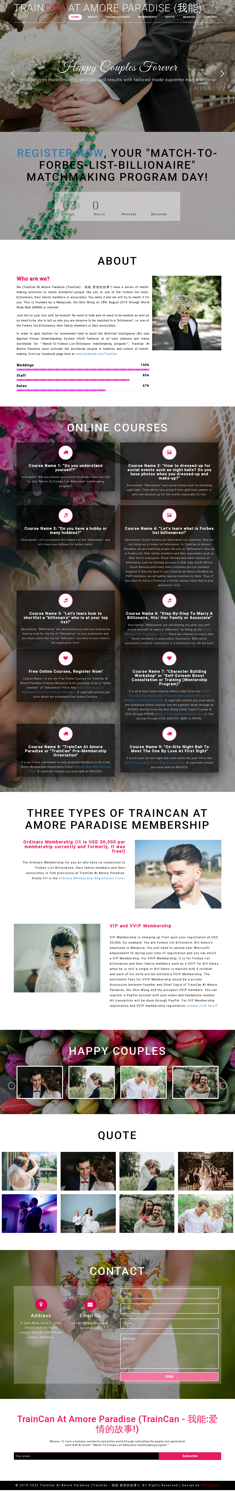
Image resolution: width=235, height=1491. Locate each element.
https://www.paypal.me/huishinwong (181, 714)
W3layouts (210, 1486)
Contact (210, 17)
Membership (147, 17)
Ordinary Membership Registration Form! (92, 878)
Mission (189, 17)
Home (75, 17)
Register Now (60, 153)
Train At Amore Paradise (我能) (108, 7)
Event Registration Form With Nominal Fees (155, 763)
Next (225, 75)
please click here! (201, 1006)
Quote (170, 17)
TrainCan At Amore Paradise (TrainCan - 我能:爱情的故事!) (117, 1425)
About (92, 17)
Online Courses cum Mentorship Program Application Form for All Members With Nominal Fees (167, 696)
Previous (12, 75)
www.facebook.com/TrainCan (96, 354)
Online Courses (118, 17)
